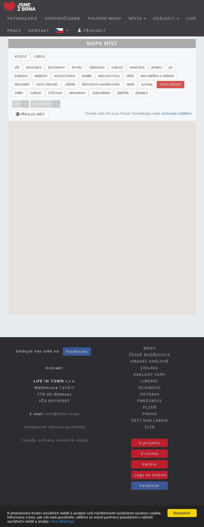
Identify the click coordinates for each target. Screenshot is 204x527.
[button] (63, 30)
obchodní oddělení (176, 113)
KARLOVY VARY (149, 374)
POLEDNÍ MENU (104, 18)
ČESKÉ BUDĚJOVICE (149, 354)
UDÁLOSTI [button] (166, 18)
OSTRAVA (149, 394)
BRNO (149, 348)
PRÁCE (14, 30)
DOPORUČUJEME (62, 18)
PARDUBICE (149, 400)
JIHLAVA (149, 367)
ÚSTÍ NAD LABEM (149, 420)
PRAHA (149, 413)
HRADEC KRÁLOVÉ (149, 361)
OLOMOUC (150, 387)
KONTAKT (38, 30)
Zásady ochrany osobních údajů (54, 440)
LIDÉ (191, 18)
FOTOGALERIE (22, 18)
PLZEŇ (150, 407)
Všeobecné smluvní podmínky (54, 426)
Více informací (62, 521)
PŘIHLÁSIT (92, 30)
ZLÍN (150, 426)
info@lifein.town (63, 413)
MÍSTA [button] (137, 18)
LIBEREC (149, 380)
